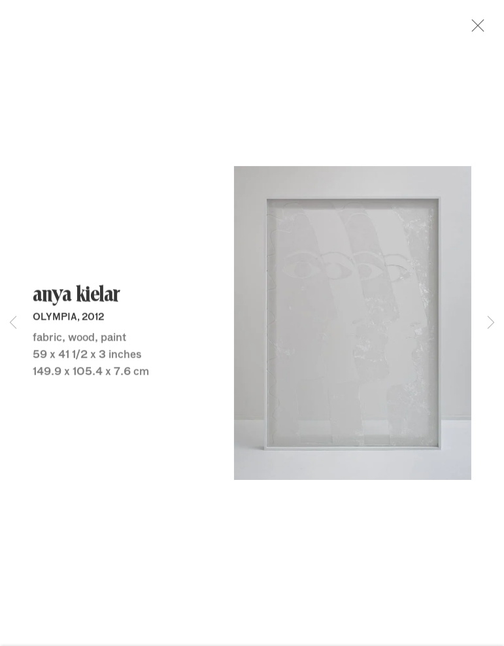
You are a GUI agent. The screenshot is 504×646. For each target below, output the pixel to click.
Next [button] (491, 323)
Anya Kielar (76, 298)
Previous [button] (13, 323)
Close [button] (479, 29)
